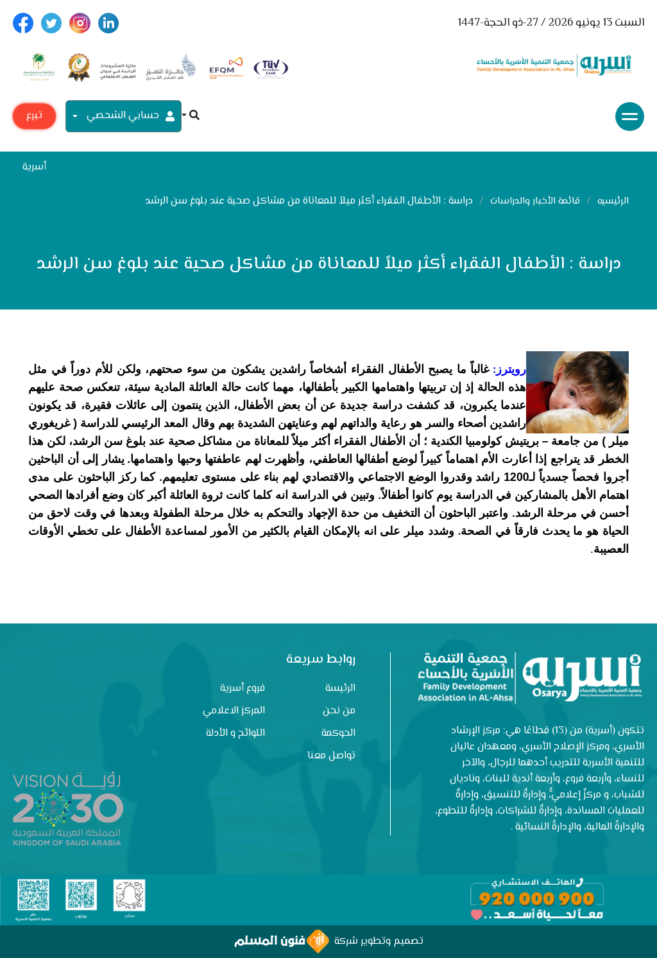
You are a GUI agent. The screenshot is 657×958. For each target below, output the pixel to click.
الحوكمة (338, 734)
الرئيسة (340, 689)
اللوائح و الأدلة (235, 734)
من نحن (339, 711)
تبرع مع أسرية (34, 118)
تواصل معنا (331, 756)
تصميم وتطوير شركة (328, 942)
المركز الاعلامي (234, 711)
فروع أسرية (242, 689)
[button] (191, 117)
